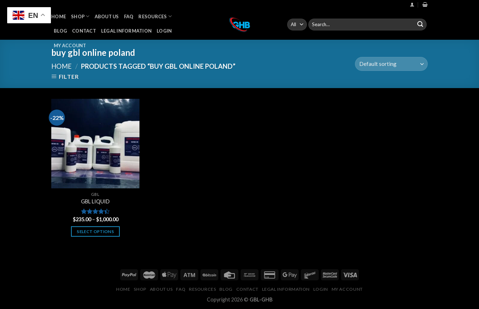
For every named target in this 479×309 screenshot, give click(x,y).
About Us (107, 16)
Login (164, 31)
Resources (155, 16)
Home (58, 16)
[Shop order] (391, 64)
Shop (80, 16)
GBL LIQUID (95, 201)
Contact (84, 31)
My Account (70, 45)
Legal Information (126, 31)
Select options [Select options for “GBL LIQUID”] (95, 231)
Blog (60, 31)
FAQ (129, 16)
